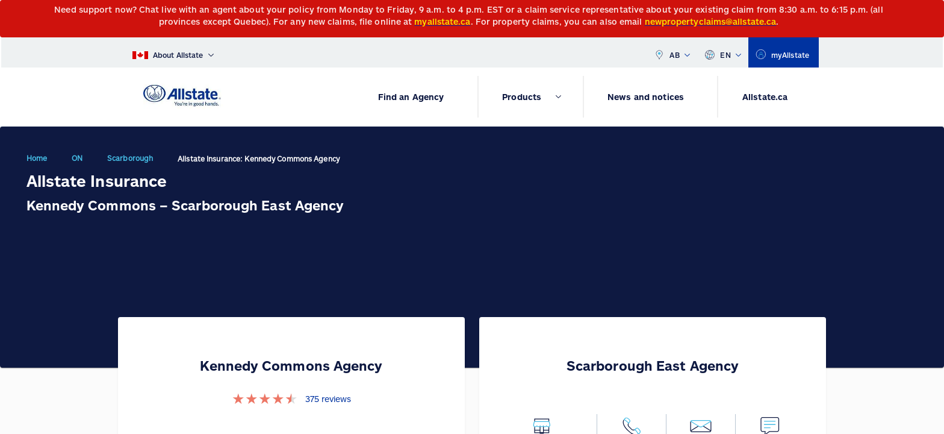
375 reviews (328, 399)
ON (77, 158)
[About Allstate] (173, 52)
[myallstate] (783, 52)
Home (36, 158)
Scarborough (130, 158)
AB (672, 52)
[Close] (932, 13)
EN (722, 52)
